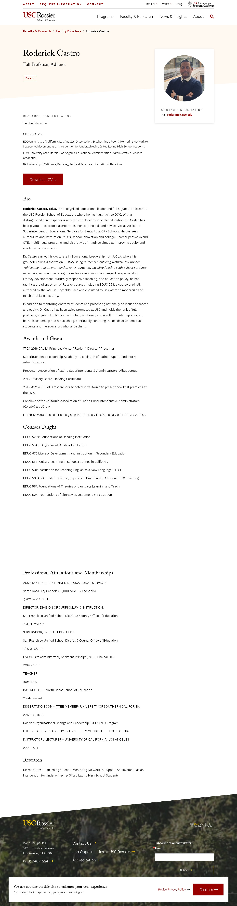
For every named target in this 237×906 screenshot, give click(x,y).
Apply (28, 4)
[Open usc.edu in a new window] (201, 4)
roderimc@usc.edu (179, 114)
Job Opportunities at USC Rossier (101, 851)
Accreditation (84, 860)
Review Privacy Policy (172, 889)
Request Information (61, 4)
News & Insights (173, 16)
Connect (95, 4)
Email (158, 848)
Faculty (30, 78)
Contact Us (82, 843)
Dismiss (206, 889)
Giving (178, 4)
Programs (105, 16)
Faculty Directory (68, 31)
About (198, 16)
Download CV (41, 179)
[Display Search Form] (211, 17)
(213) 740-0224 (35, 861)
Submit (184, 870)
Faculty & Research (136, 16)
